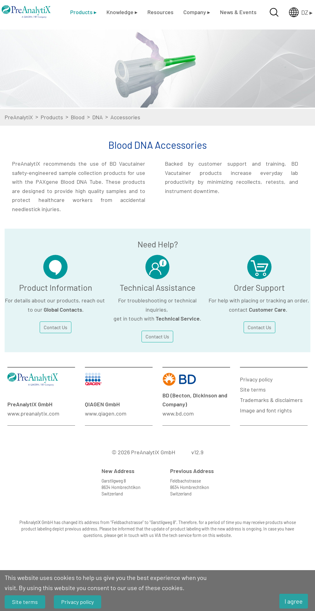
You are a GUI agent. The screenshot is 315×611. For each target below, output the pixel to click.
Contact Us (55, 327)
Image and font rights (266, 410)
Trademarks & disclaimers (271, 399)
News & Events (238, 12)
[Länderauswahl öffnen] (296, 12)
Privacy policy (256, 379)
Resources (160, 12)
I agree (294, 601)
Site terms (253, 389)
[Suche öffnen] (274, 12)
